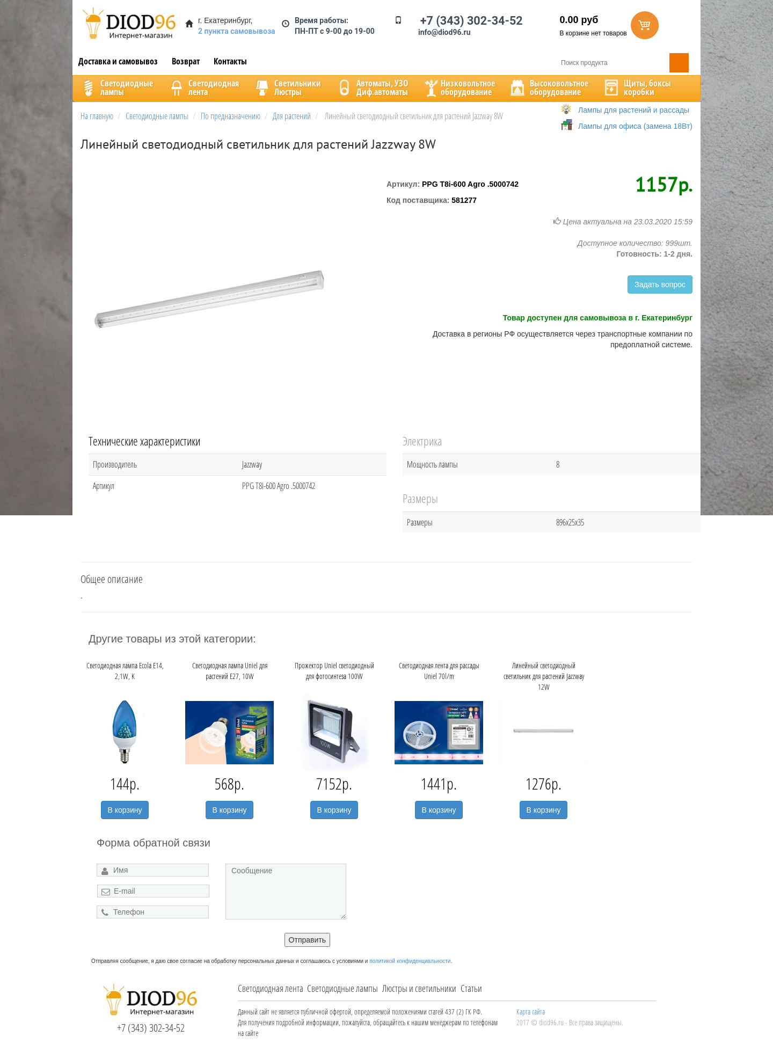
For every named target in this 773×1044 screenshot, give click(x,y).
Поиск (679, 63)
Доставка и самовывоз (118, 61)
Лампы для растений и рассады (633, 110)
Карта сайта (530, 1011)
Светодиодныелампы (116, 87)
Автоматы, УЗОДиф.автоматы (371, 87)
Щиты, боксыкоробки (636, 87)
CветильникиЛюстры (287, 87)
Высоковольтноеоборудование (548, 87)
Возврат (186, 61)
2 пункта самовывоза (236, 31)
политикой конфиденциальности (409, 961)
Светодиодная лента (270, 988)
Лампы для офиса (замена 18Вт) (635, 126)
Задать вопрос (660, 284)
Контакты (230, 61)
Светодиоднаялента (203, 87)
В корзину (125, 810)
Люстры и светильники (419, 988)
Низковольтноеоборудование (458, 87)
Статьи (471, 988)
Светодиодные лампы (342, 988)
